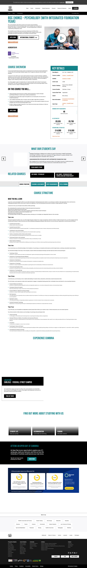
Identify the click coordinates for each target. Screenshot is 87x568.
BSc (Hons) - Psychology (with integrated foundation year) (43, 19)
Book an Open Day (13, 42)
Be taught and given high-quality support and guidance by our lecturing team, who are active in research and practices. (27, 97)
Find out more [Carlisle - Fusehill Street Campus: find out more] (10, 396)
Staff (65, 556)
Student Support (11, 548)
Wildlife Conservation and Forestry (25, 520)
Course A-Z (10, 553)
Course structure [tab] (24, 184)
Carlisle (59, 535)
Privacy (16, 566)
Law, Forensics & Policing (66, 524)
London (70, 535)
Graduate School (44, 549)
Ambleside (44, 535)
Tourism (25, 524)
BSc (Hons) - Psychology (38, 174)
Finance (21, 546)
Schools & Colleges (33, 546)
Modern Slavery (35, 566)
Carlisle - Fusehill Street (67, 75)
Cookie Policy (62, 2)
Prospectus (65, 100)
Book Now (32, 459)
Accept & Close (69, 2)
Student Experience (46, 8)
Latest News (70, 546)
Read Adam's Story (36, 167)
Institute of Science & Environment (47, 548)
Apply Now (13, 37)
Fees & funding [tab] (64, 184)
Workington (77, 535)
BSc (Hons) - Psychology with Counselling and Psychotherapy (65, 175)
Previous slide (4, 159)
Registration (22, 547)
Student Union (22, 553)
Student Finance (11, 546)
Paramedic (32, 527)
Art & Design (49, 520)
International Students (28, 37)
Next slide (83, 159)
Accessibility (27, 566)
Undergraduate (20, 13)
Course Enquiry (10, 552)
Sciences (34, 524)
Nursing (39, 527)
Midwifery (69, 527)
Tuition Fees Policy (56, 136)
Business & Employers (62, 8)
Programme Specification (68, 99)
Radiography (60, 527)
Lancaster (65, 535)
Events (32, 8)
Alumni (31, 547)
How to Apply (10, 544)
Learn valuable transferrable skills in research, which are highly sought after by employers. (26, 99)
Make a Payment (23, 551)
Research (53, 8)
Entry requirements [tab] (51, 184)
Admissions (10, 556)
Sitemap (41, 566)
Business (18, 524)
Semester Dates (23, 549)
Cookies (11, 566)
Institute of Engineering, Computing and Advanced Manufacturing (53, 546)
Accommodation (11, 547)
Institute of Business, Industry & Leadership (49, 543)
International (37, 8)
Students (56, 556)
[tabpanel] (43, 262)
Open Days (10, 543)
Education (67, 520)
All (63, 104)
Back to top (43, 514)
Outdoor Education (52, 524)
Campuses (10, 551)
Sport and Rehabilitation (20, 527)
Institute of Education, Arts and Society (48, 544)
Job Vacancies (70, 544)
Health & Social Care (49, 527)
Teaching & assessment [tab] (38, 184)
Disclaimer (21, 566)
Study (27, 8)
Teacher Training (39, 520)
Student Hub (22, 552)
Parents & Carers (33, 544)
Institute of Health (66, 78)
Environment (42, 524)
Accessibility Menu (75, 13)
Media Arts (58, 520)
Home (9, 13)
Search (75, 8)
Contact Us (70, 543)
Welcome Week (23, 548)
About (70, 8)
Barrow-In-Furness (52, 535)
